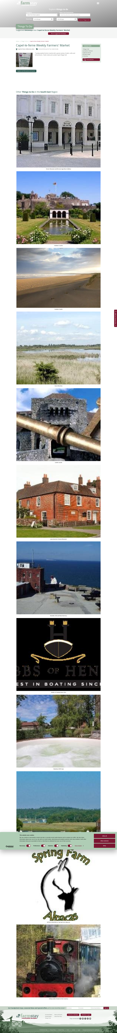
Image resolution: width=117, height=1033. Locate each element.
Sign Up (106, 1007)
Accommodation (48, 1014)
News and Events (58, 1014)
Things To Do (24, 40)
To (54, 19)
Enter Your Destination (66, 12)
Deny (104, 1029)
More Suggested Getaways (58, 33)
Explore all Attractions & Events (26, 70)
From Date (29, 19)
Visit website (89, 59)
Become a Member (74, 1014)
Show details (78, 1029)
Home (17, 40)
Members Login (86, 1014)
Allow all (104, 1019)
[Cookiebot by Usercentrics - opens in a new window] (9, 1030)
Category (29, 12)
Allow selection (104, 1024)
